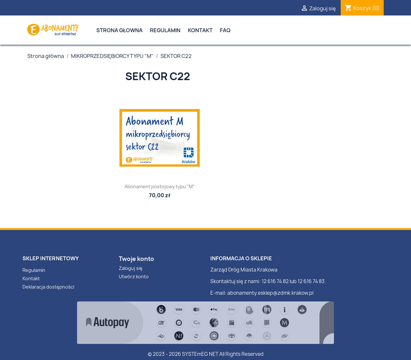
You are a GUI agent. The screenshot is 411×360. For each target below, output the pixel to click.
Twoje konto (136, 259)
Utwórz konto (134, 276)
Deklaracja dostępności (48, 287)
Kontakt (200, 30)
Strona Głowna (119, 30)
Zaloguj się (131, 268)
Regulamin (165, 30)
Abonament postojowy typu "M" (160, 186)
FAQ (225, 30)
